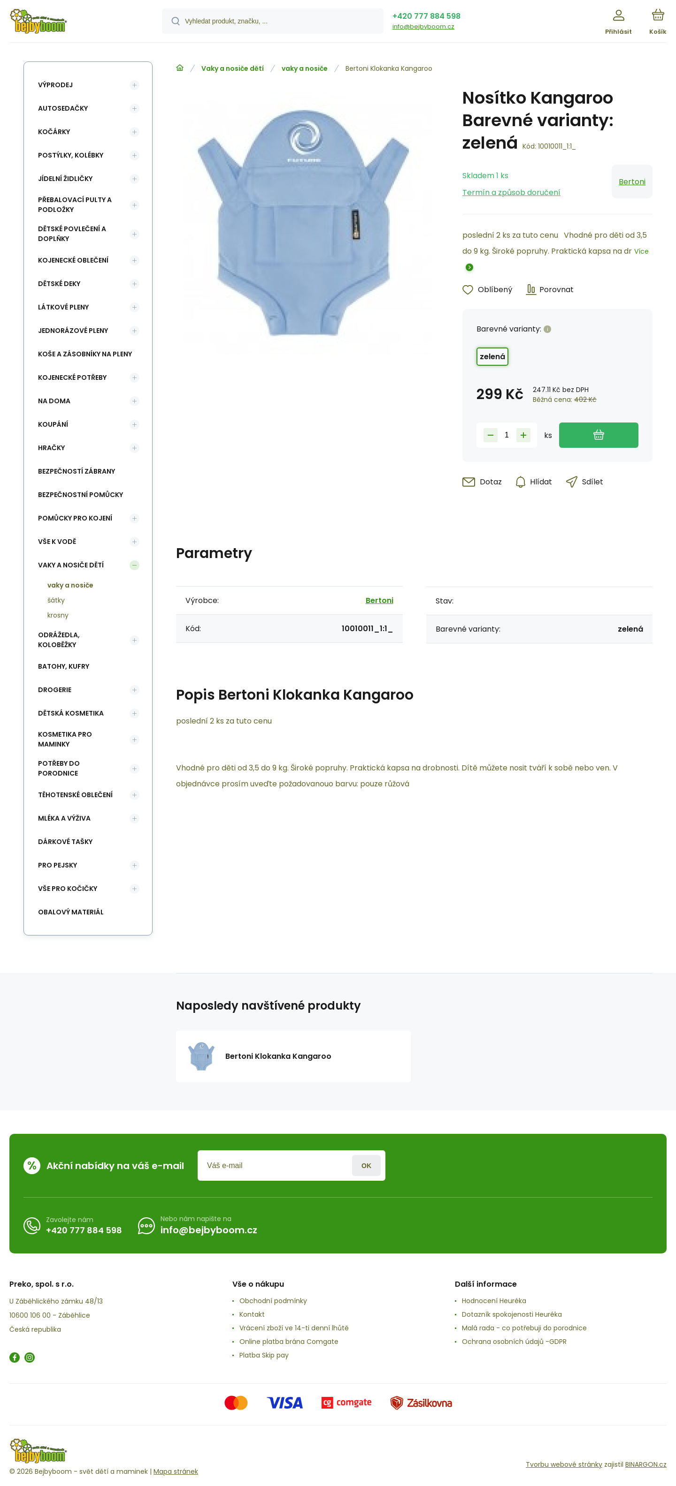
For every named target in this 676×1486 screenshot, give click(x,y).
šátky (56, 600)
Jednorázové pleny (73, 330)
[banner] (73, 22)
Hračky (51, 448)
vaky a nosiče (305, 68)
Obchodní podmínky (273, 1300)
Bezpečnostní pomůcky (80, 494)
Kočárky (54, 131)
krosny (58, 615)
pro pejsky (57, 865)
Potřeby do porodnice (59, 768)
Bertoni (632, 181)
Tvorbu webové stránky (564, 1464)
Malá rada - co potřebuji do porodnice (524, 1328)
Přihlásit (366, 1165)
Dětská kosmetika (71, 713)
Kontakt (252, 1314)
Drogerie (54, 689)
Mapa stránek (176, 1471)
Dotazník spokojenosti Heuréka (512, 1314)
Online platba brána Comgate (288, 1341)
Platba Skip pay (264, 1355)
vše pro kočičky (67, 888)
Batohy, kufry (63, 666)
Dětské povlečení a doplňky (72, 233)
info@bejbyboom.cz (423, 26)
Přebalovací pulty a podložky (75, 204)
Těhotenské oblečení (75, 795)
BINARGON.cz (646, 1464)
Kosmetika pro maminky (65, 739)
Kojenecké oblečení (73, 260)
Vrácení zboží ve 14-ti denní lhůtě (294, 1328)
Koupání (53, 424)
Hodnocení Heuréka (494, 1300)
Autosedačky (63, 108)
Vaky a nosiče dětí (232, 68)
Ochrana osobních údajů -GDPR (514, 1341)
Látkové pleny (63, 307)
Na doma (54, 401)
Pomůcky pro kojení (75, 518)
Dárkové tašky (65, 841)
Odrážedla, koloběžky (59, 639)
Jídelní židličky (65, 178)
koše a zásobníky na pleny (85, 354)
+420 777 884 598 (426, 16)
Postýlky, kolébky (70, 155)
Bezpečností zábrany (76, 471)
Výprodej (55, 85)
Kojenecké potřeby (72, 377)
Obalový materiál (71, 912)
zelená (492, 356)
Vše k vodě (57, 541)
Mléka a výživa (64, 818)
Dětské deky (59, 283)
